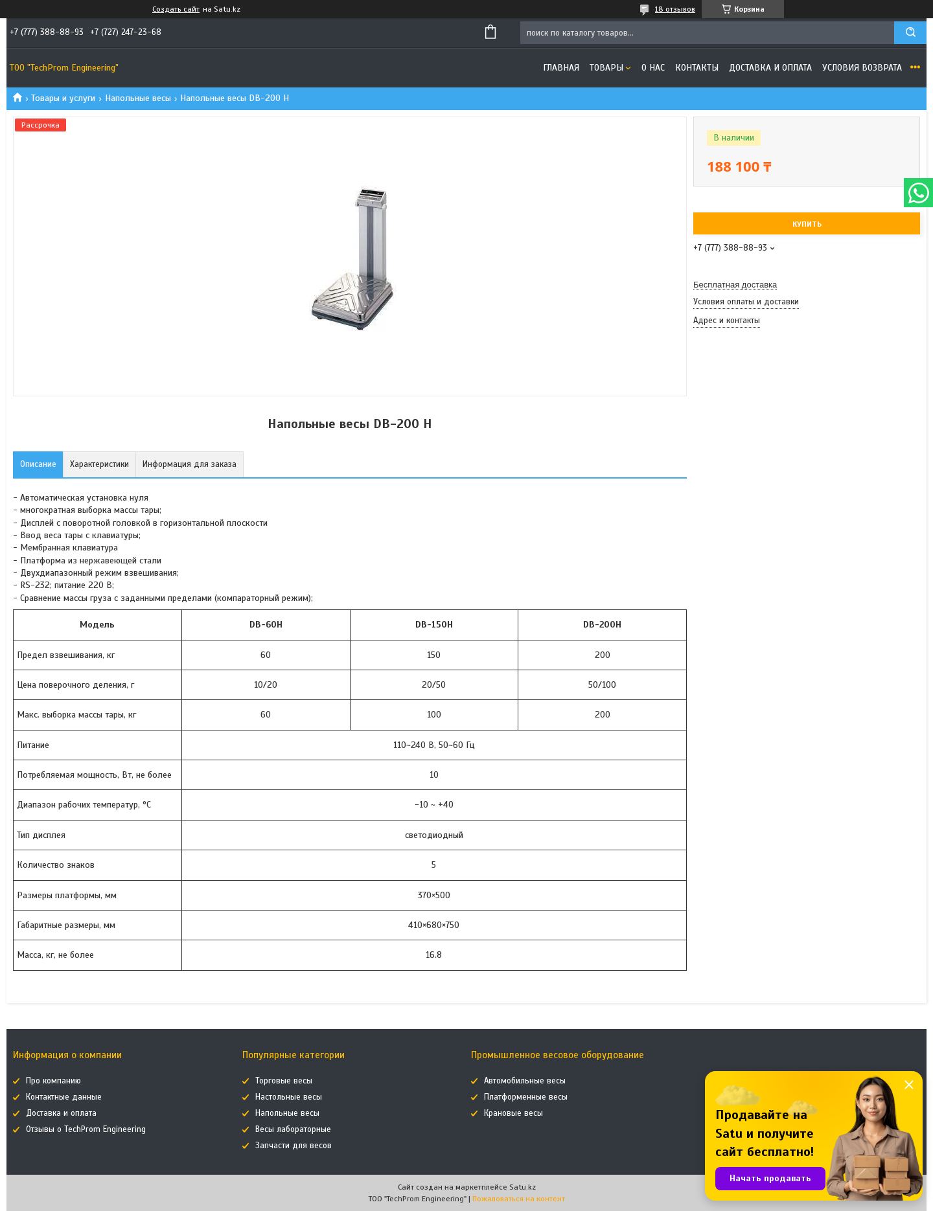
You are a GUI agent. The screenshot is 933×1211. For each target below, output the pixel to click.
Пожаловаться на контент (518, 1198)
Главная (561, 67)
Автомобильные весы (525, 1081)
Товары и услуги (63, 98)
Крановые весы (513, 1113)
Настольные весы (288, 1097)
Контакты (697, 67)
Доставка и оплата (770, 67)
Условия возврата (862, 67)
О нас (653, 67)
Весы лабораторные (293, 1129)
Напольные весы (138, 98)
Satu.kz (522, 1187)
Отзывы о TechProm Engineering (86, 1129)
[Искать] (910, 32)
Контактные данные (64, 1097)
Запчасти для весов (293, 1145)
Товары (606, 67)
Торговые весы (283, 1081)
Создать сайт (176, 9)
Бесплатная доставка (735, 284)
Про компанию (53, 1081)
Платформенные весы (526, 1097)
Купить (807, 224)
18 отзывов (675, 9)
